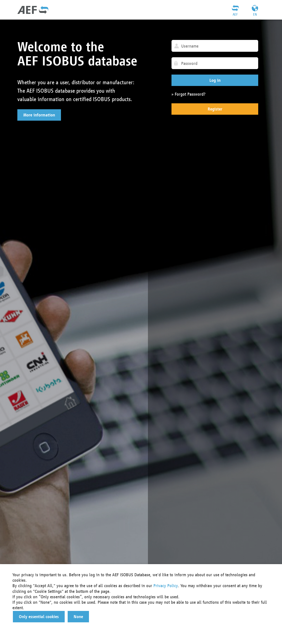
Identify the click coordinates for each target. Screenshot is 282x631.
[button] (39, 115)
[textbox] (214, 46)
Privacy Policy (165, 585)
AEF (235, 14)
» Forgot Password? (188, 94)
